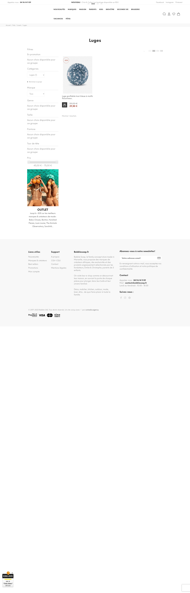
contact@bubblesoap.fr (136, 283)
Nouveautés (33, 257)
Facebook (160, 2)
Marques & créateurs (37, 260)
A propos (55, 257)
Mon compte (34, 271)
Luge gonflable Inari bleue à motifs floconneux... (77, 97)
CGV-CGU (56, 260)
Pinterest (178, 2)
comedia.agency (92, 310)
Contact (54, 264)
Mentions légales (58, 268)
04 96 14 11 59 (25, 2)
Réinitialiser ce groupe (35, 82)
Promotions (33, 268)
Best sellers (33, 264)
